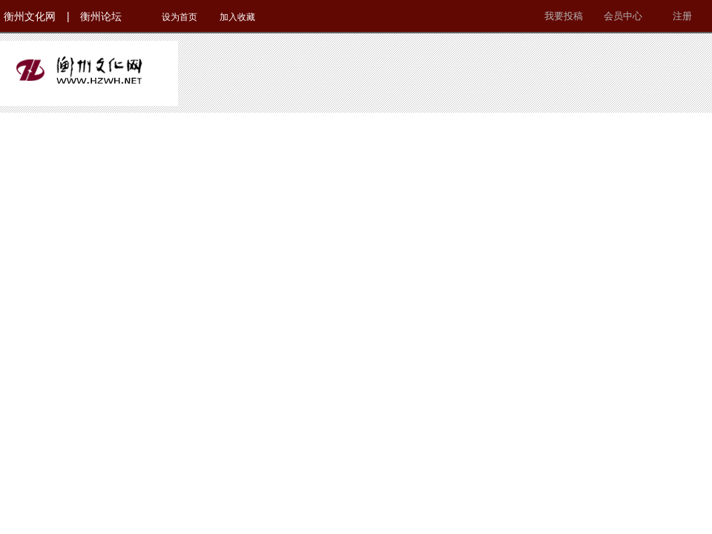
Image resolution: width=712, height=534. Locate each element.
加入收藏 (237, 17)
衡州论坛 (101, 16)
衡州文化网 (30, 16)
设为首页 (179, 17)
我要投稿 (563, 16)
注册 (682, 16)
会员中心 (623, 16)
